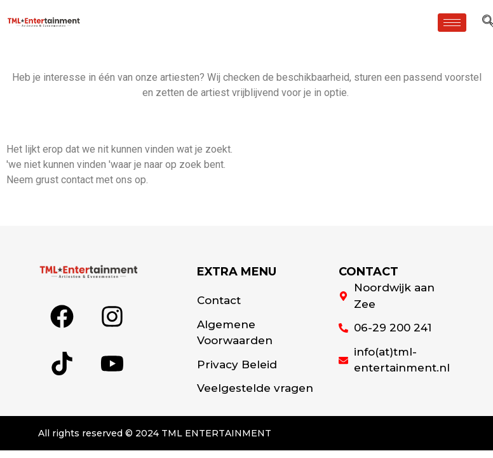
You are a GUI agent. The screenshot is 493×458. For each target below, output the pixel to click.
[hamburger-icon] (452, 22)
